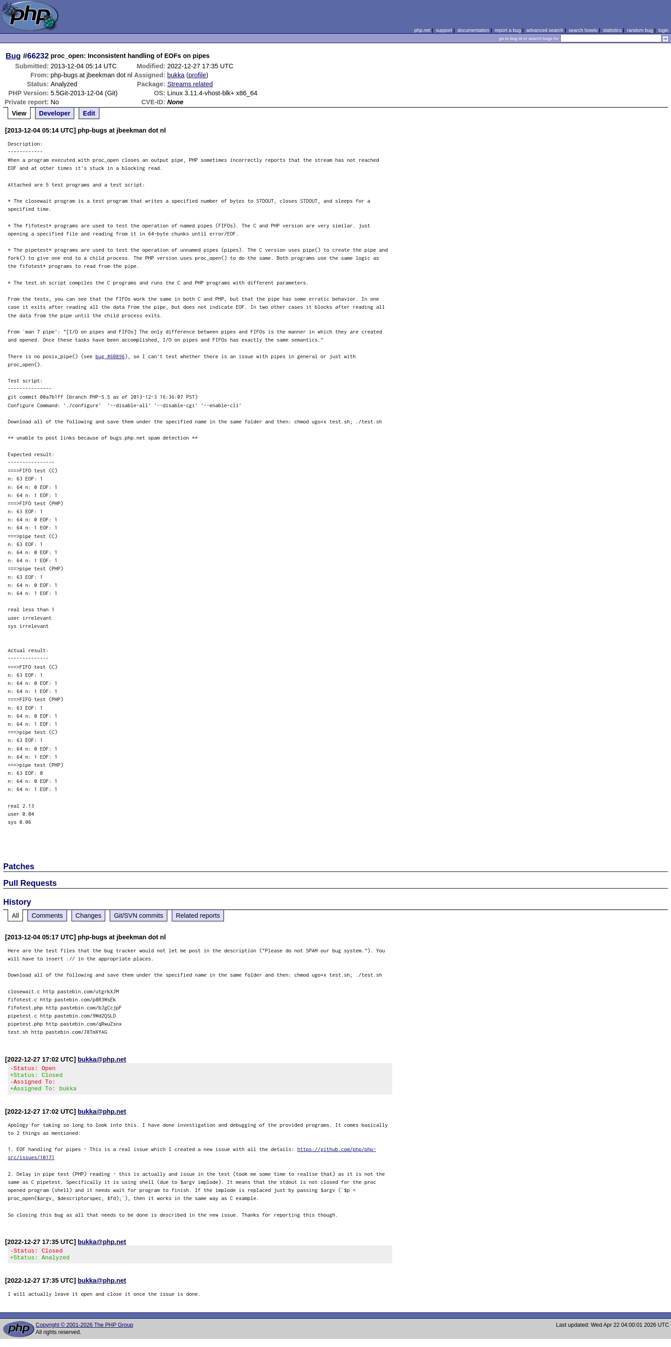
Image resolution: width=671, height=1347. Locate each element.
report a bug (508, 30)
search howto (582, 30)
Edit (89, 113)
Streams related (190, 84)
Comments (47, 915)
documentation (473, 30)
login (663, 30)
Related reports (198, 915)
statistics (612, 30)
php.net (422, 30)
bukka (175, 75)
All (15, 915)
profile (197, 75)
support (444, 30)
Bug (13, 55)
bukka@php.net (102, 1059)
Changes (89, 915)
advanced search (544, 30)
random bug (640, 30)
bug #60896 (110, 356)
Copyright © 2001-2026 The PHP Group (84, 1333)
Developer (55, 113)
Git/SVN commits (138, 915)
